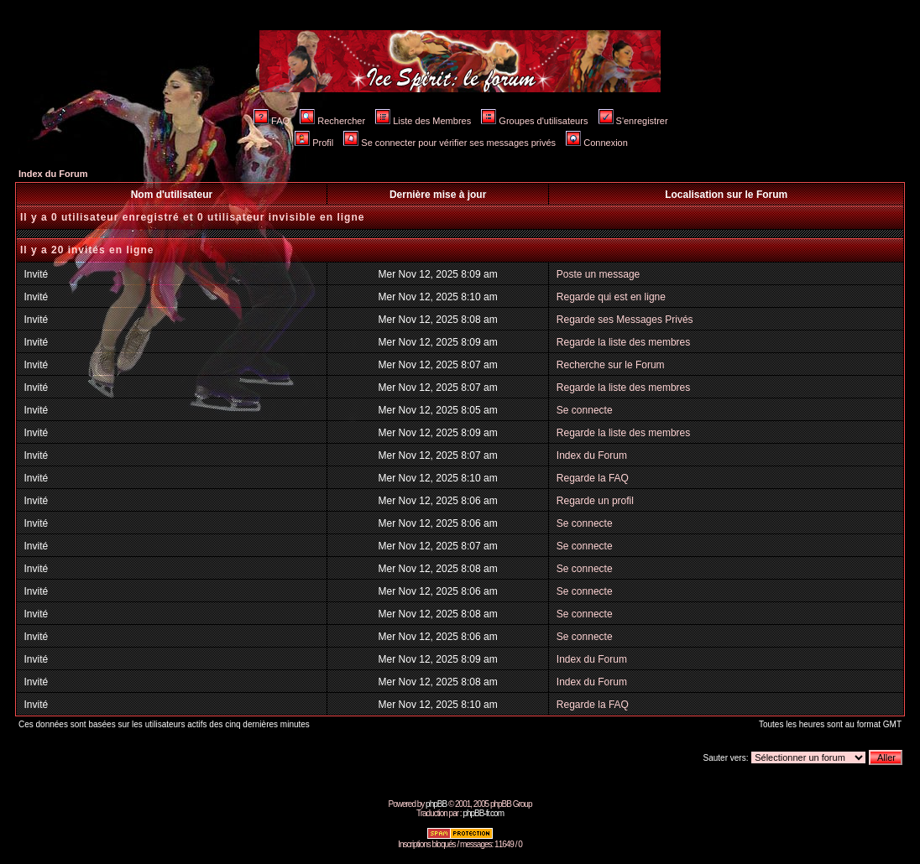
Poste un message (598, 274)
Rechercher (332, 121)
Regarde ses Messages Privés (625, 319)
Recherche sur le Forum (611, 365)
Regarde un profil (595, 501)
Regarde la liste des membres (623, 342)
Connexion (597, 143)
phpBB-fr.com (483, 813)
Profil (314, 143)
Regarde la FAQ (593, 478)
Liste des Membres (423, 121)
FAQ (272, 121)
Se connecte (585, 410)
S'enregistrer (633, 121)
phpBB (436, 804)
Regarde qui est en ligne (611, 297)
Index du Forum (53, 174)
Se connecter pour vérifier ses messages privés (449, 143)
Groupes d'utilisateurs (534, 121)
